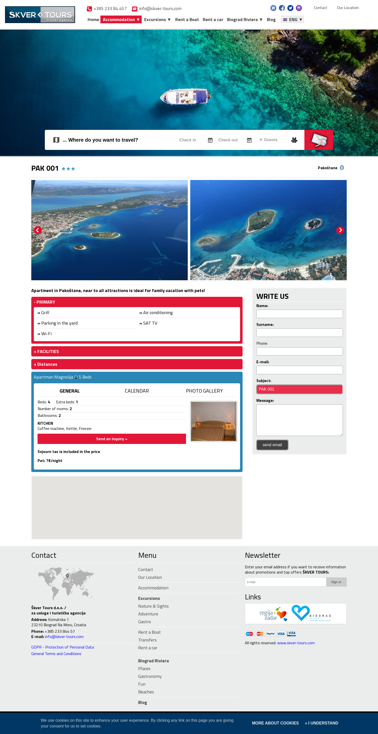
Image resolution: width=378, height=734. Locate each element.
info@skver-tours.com (156, 8)
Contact (320, 7)
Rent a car (213, 19)
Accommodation (153, 587)
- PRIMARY (44, 302)
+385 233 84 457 (106, 8)
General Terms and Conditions (56, 654)
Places (144, 668)
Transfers (147, 639)
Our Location (348, 7)
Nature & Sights (153, 606)
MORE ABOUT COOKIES (275, 723)
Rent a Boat (187, 19)
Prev (38, 230)
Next (340, 230)
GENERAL (70, 391)
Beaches (146, 691)
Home (93, 19)
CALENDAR (137, 391)
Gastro (144, 621)
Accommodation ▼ (121, 19)
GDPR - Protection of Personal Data (62, 647)
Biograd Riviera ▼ (245, 19)
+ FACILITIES (46, 351)
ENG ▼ (293, 19)
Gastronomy (150, 676)
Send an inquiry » (111, 439)
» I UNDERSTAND (321, 723)
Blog (271, 19)
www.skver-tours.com (296, 643)
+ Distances (45, 364)
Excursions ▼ (157, 19)
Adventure (148, 613)
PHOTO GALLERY (204, 391)
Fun (141, 684)
